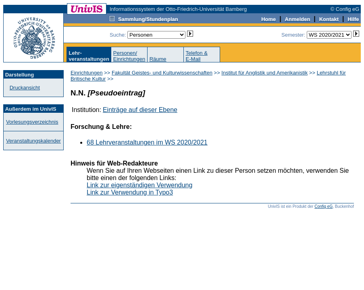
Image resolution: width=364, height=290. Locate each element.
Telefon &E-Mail (197, 56)
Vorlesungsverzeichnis (32, 122)
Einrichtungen (87, 73)
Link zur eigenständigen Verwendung (139, 185)
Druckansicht (25, 88)
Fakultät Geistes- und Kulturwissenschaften (162, 73)
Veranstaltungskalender (33, 141)
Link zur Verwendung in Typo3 (130, 192)
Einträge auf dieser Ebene (140, 109)
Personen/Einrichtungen (129, 56)
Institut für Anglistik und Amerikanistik (264, 73)
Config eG (323, 206)
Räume (158, 59)
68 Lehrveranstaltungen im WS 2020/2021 (147, 142)
